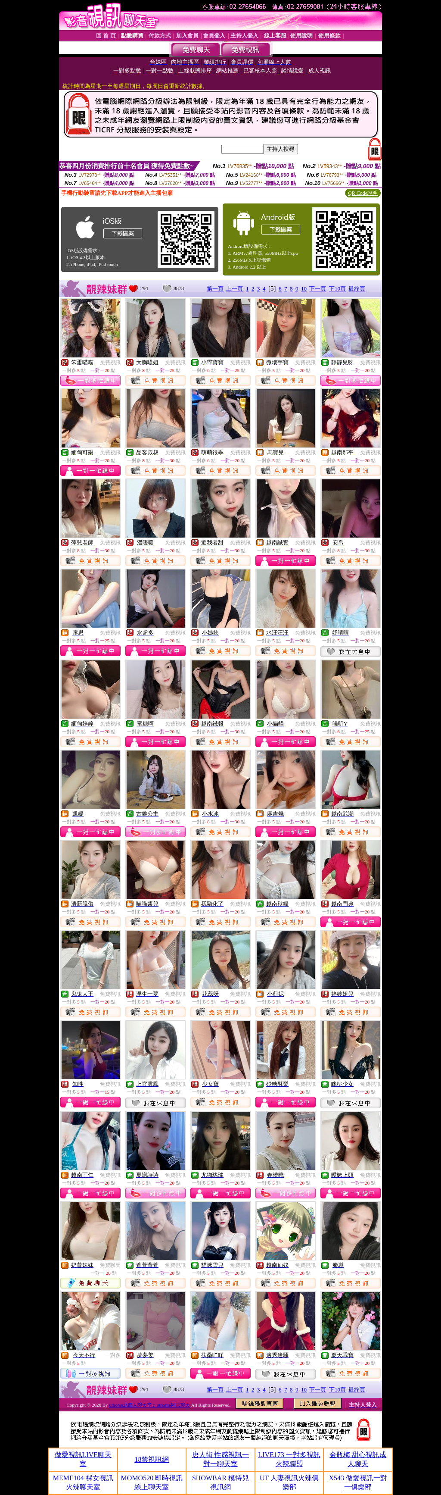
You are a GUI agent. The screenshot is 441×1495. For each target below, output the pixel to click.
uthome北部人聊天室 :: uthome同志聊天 (149, 1404)
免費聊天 (110, 1265)
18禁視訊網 (151, 1459)
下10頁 (337, 288)
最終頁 (356, 288)
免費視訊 (110, 363)
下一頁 (317, 288)
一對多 (113, 1355)
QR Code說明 (363, 193)
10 (304, 288)
